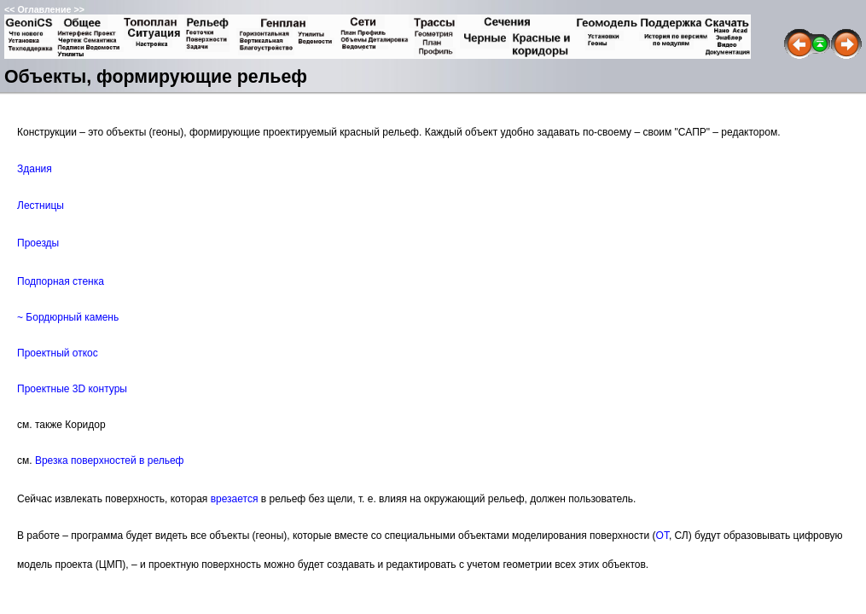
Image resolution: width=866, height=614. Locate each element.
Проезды (38, 243)
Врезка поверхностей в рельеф (109, 460)
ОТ (662, 536)
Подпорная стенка (60, 281)
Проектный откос (57, 353)
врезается (235, 499)
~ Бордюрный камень (68, 317)
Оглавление (44, 9)
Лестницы (40, 205)
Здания (34, 169)
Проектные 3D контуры (72, 389)
